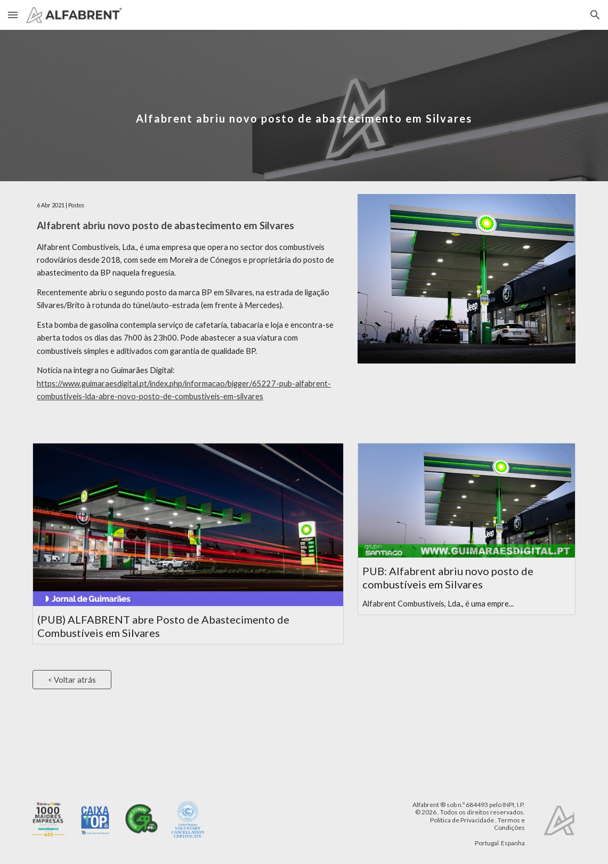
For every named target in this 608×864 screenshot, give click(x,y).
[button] (13, 14)
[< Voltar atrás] (72, 679)
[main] (304, 105)
